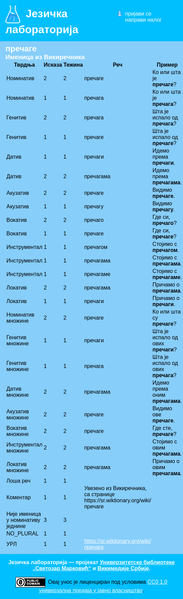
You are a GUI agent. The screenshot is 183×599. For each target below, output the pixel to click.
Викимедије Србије (123, 568)
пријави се (138, 14)
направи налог (143, 20)
